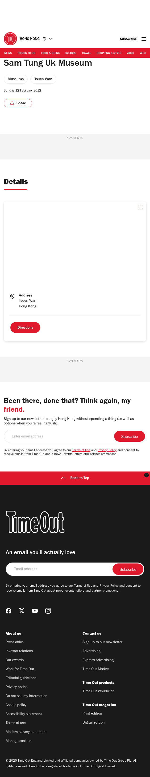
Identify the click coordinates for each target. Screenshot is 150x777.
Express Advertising (98, 660)
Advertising (91, 651)
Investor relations (19, 651)
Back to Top (75, 478)
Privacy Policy (107, 450)
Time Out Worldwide (99, 692)
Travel (86, 53)
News (8, 53)
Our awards (15, 660)
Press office (15, 642)
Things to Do (26, 53)
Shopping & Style (109, 53)
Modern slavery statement (26, 732)
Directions (25, 328)
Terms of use (16, 723)
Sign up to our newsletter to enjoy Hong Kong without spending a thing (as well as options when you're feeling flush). (69, 421)
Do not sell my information (26, 696)
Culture (70, 53)
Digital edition (94, 723)
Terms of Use (81, 450)
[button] (140, 206)
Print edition (92, 714)
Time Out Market (96, 669)
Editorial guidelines (21, 678)
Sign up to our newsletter (102, 642)
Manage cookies (18, 741)
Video (130, 53)
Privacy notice (16, 687)
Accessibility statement (24, 714)
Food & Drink (50, 53)
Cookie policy (16, 705)
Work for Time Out (20, 669)
